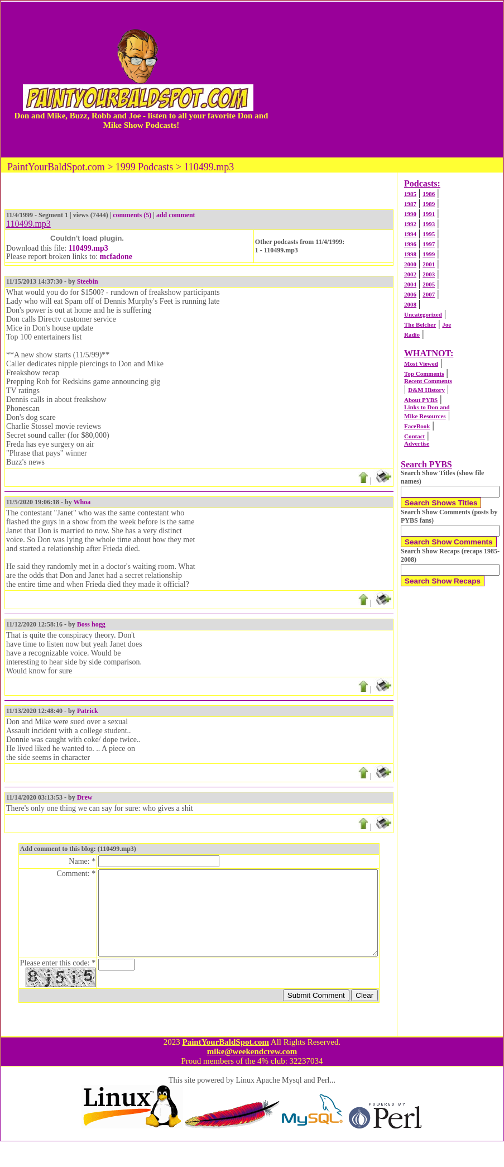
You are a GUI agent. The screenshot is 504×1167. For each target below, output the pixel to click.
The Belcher (420, 324)
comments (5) (132, 215)
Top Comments (424, 373)
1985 (410, 193)
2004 (410, 284)
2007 (429, 294)
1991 (429, 214)
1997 (429, 244)
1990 (410, 214)
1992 (410, 224)
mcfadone (116, 256)
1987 (410, 203)
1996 (410, 244)
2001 (429, 264)
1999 (429, 254)
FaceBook (417, 426)
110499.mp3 (88, 248)
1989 (429, 203)
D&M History (426, 389)
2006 (410, 294)
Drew (85, 797)
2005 (429, 284)
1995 (429, 234)
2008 (410, 304)
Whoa (81, 502)
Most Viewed (421, 363)
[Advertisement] (389, 79)
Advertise (416, 443)
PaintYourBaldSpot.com (225, 1067)
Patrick (87, 711)
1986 (429, 193)
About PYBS (421, 399)
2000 (410, 264)
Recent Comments (428, 380)
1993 (429, 224)
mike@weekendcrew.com (252, 1077)
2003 (429, 274)
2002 (410, 274)
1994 (410, 234)
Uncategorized (423, 314)
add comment (175, 215)
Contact (414, 436)
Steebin (87, 281)
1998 (410, 254)
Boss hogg (91, 624)
